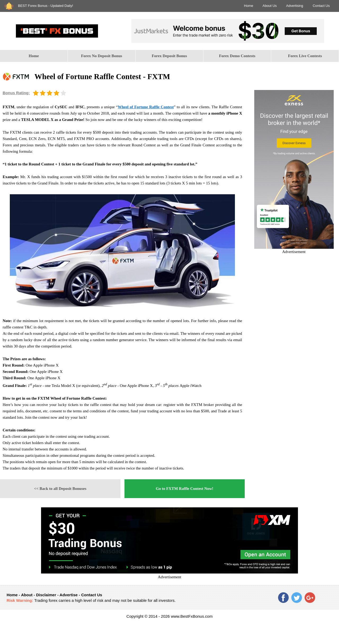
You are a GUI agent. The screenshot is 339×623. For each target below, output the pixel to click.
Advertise (69, 595)
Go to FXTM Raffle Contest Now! (184, 488)
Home (248, 6)
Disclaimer (46, 595)
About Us (269, 6)
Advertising (294, 6)
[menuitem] (34, 56)
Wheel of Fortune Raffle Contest (146, 107)
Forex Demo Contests (237, 56)
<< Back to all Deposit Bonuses (60, 488)
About (26, 595)
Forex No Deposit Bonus (101, 56)
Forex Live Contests (305, 56)
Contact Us (321, 6)
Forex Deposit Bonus (169, 56)
